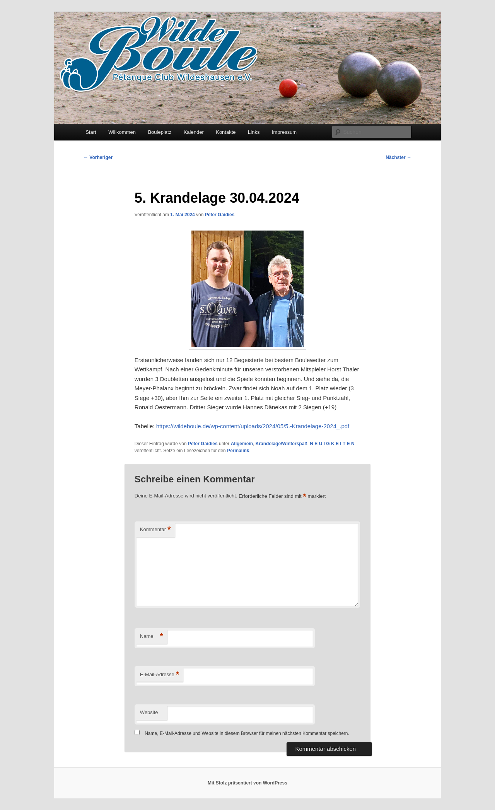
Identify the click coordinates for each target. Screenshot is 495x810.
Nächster (398, 157)
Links (253, 132)
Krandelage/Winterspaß (281, 443)
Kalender (194, 132)
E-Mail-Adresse (159, 674)
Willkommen (122, 132)
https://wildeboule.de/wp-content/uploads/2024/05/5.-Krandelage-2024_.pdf (253, 426)
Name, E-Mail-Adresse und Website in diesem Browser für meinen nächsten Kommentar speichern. (247, 733)
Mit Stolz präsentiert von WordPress (247, 783)
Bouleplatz (159, 132)
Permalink (238, 450)
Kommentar (155, 529)
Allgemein (242, 443)
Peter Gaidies (220, 214)
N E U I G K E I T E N (332, 443)
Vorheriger (98, 157)
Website (149, 712)
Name (151, 636)
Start (90, 132)
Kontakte (226, 132)
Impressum (284, 132)
